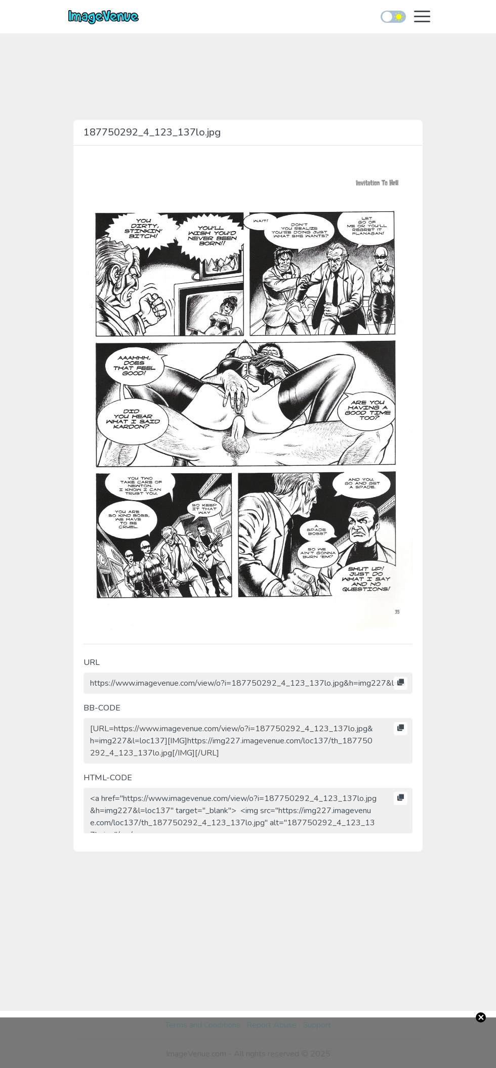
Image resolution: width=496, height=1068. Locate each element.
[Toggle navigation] (422, 17)
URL (92, 662)
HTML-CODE (108, 777)
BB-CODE (102, 708)
